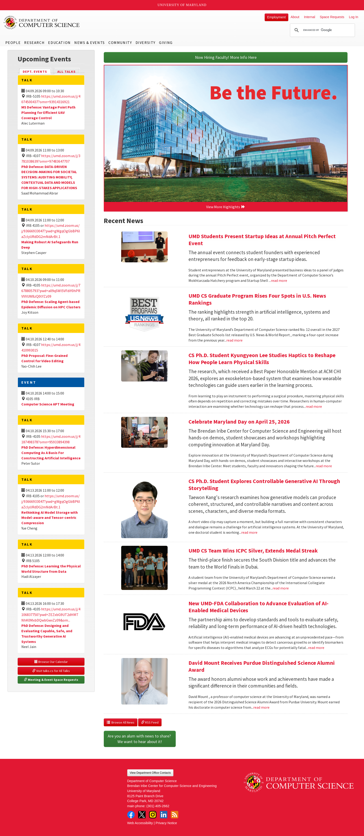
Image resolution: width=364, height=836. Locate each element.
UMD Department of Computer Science (41, 22)
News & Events (89, 42)
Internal (309, 17)
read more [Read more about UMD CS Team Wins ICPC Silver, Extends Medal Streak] (281, 588)
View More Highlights (225, 206)
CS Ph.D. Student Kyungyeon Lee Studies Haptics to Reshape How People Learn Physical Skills (261, 359)
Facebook (131, 814)
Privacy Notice (166, 823)
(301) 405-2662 (157, 806)
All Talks (66, 71)
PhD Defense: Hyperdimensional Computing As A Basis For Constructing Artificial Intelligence (51, 452)
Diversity (146, 42)
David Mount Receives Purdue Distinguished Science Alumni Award (261, 666)
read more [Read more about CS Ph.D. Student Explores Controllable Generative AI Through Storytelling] (249, 532)
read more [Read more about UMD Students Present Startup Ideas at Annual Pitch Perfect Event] (279, 280)
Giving (166, 42)
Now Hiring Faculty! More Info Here (226, 57)
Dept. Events (37, 71)
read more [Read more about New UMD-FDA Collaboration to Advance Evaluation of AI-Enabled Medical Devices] (316, 647)
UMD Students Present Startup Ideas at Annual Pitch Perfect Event (262, 240)
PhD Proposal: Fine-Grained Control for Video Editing (44, 358)
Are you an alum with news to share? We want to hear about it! (140, 738)
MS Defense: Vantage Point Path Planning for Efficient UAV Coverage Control (48, 112)
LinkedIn (163, 814)
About (295, 17)
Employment (276, 17)
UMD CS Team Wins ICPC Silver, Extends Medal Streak (253, 550)
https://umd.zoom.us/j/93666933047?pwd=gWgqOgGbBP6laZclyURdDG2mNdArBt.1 (50, 231)
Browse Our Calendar (51, 662)
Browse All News (120, 722)
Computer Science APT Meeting (47, 404)
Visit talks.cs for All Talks (51, 671)
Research (34, 42)
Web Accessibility (140, 823)
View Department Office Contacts (150, 772)
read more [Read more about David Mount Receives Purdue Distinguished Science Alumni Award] (261, 707)
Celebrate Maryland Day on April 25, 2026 (239, 421)
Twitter (142, 814)
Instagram (152, 814)
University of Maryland (182, 5)
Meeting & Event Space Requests (51, 680)
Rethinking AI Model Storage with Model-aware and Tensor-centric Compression (49, 517)
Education (59, 42)
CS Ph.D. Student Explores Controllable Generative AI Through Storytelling (264, 484)
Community (120, 42)
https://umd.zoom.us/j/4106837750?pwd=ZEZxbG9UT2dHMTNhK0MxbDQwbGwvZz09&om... (50, 614)
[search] (321, 30)
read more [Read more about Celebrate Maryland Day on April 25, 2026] (324, 466)
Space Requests (332, 17)
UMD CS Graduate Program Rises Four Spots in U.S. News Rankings (257, 299)
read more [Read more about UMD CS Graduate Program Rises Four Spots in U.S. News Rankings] (234, 340)
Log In (353, 17)
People (13, 42)
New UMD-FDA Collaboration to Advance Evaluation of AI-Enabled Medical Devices (258, 607)
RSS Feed (150, 722)
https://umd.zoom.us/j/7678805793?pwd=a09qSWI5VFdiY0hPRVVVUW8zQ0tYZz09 (50, 291)
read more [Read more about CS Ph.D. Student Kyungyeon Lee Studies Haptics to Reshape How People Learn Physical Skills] (314, 406)
